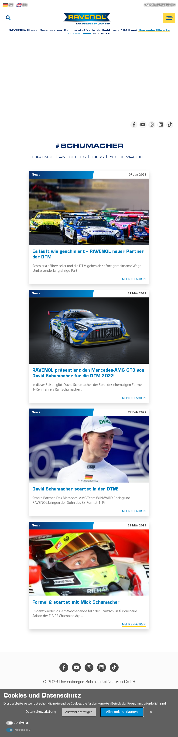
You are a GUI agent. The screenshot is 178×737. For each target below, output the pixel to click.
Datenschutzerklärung (41, 712)
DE (8, 5)
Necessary (22, 730)
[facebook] (133, 124)
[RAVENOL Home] (88, 20)
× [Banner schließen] (150, 712)
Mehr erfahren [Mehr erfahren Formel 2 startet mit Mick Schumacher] (134, 624)
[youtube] (142, 124)
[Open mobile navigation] (169, 18)
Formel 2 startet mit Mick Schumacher (76, 602)
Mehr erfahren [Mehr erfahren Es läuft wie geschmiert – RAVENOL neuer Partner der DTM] (134, 279)
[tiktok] (169, 124)
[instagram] (151, 124)
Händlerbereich (159, 5)
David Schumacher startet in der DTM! (75, 489)
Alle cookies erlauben (122, 712)
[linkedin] (160, 124)
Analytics (21, 723)
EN (22, 5)
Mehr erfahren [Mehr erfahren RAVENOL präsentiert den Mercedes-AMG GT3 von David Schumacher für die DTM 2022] (134, 398)
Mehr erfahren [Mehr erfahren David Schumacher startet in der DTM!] (134, 511)
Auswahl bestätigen (78, 712)
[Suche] (8, 18)
